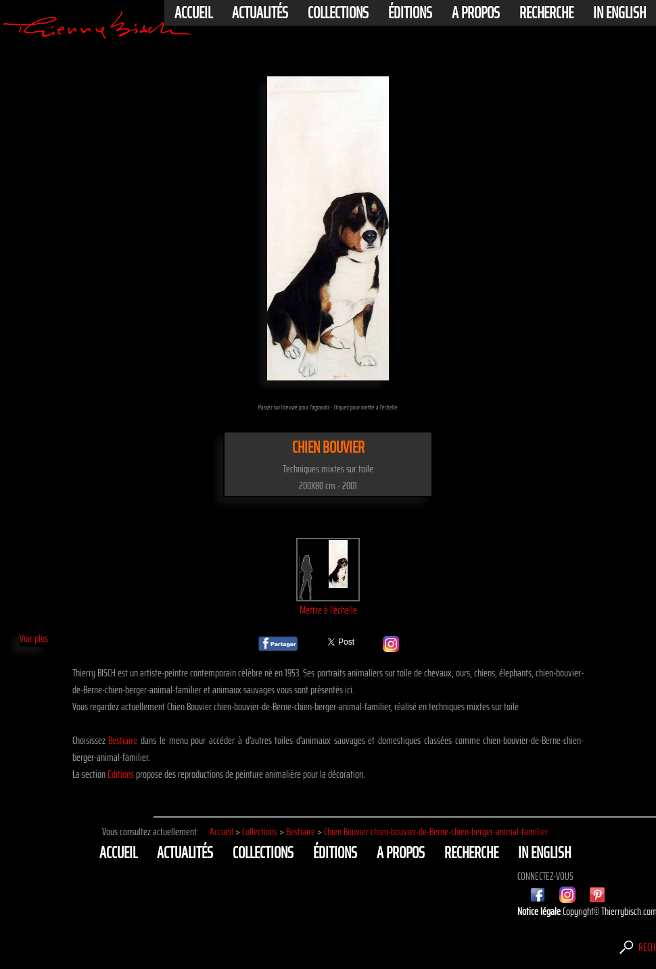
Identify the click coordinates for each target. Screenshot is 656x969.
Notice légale (540, 911)
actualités (260, 13)
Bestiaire (122, 740)
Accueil (193, 13)
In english (619, 13)
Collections (338, 13)
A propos (476, 13)
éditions (410, 13)
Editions (121, 774)
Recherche (546, 13)
